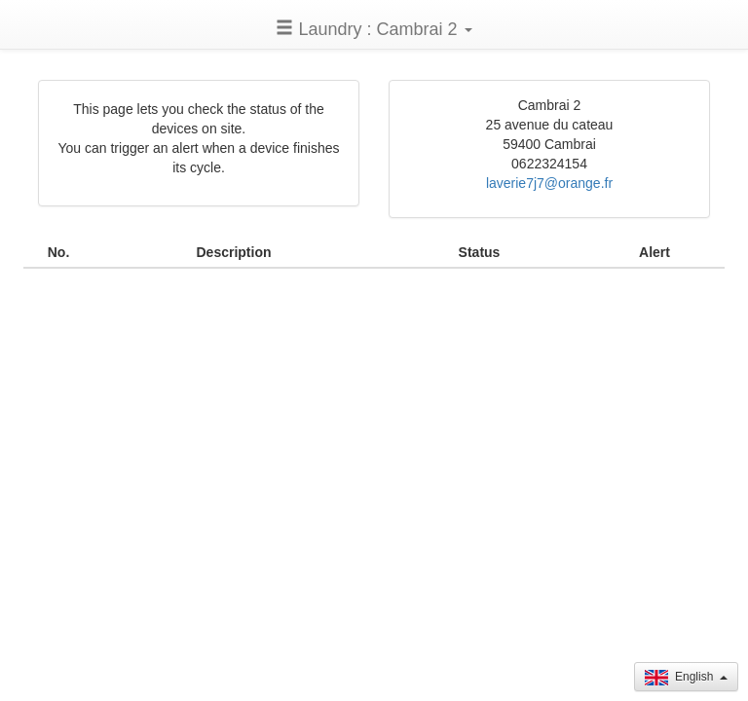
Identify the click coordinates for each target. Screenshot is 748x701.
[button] (373, 28)
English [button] (686, 677)
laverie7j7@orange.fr (549, 183)
